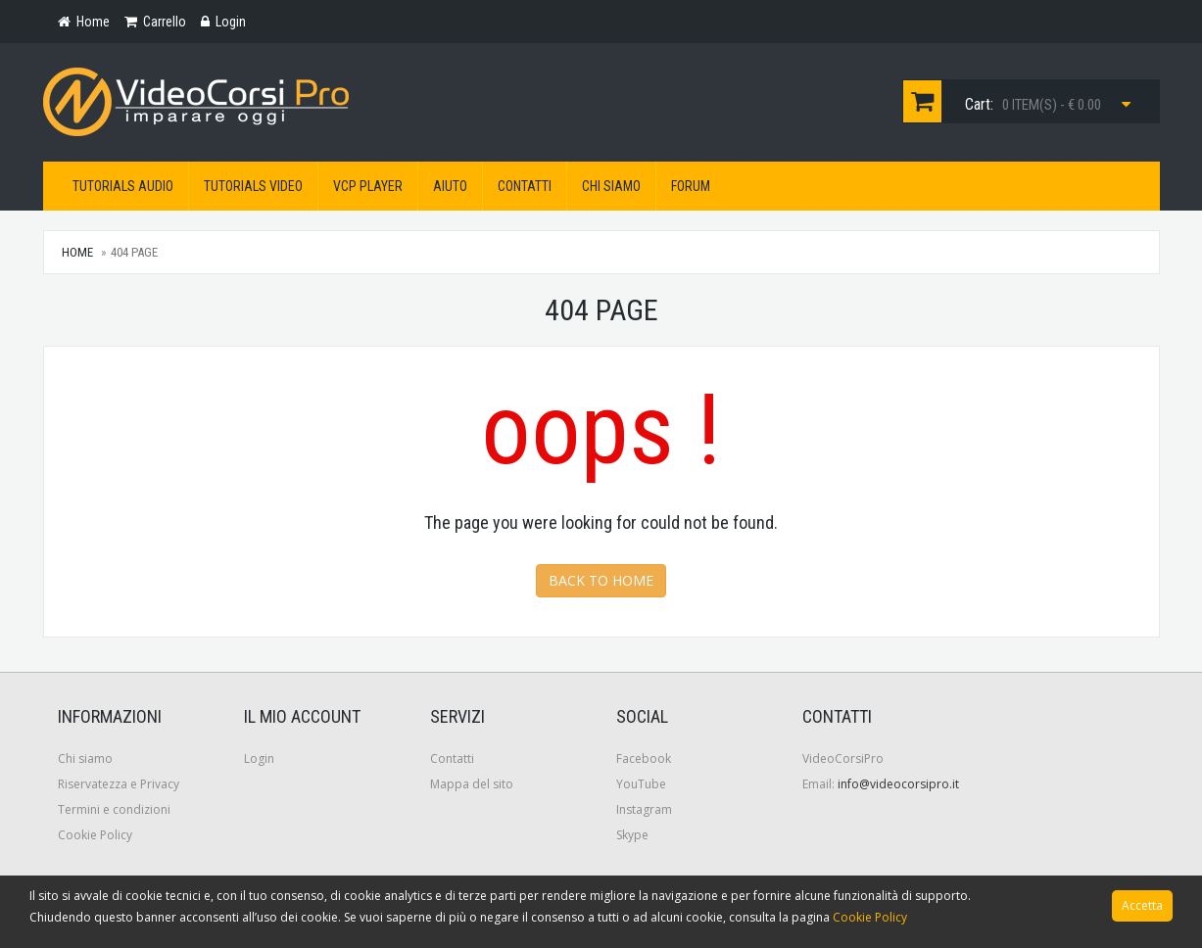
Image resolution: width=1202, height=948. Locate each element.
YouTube (641, 784)
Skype (632, 835)
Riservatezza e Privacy (118, 784)
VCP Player (368, 186)
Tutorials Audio (122, 186)
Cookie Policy (95, 835)
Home (77, 252)
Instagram (644, 809)
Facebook (643, 758)
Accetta (1142, 905)
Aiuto (450, 186)
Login (259, 758)
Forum (690, 186)
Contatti (525, 186)
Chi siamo (611, 186)
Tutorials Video (253, 186)
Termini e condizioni (114, 809)
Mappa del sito (471, 784)
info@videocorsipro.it (898, 784)
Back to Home (601, 580)
